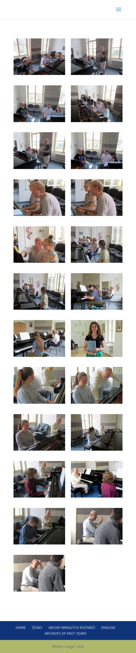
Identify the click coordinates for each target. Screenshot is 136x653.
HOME (21, 627)
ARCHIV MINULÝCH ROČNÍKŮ (71, 627)
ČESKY (37, 627)
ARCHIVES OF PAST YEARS (65, 633)
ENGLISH (108, 627)
